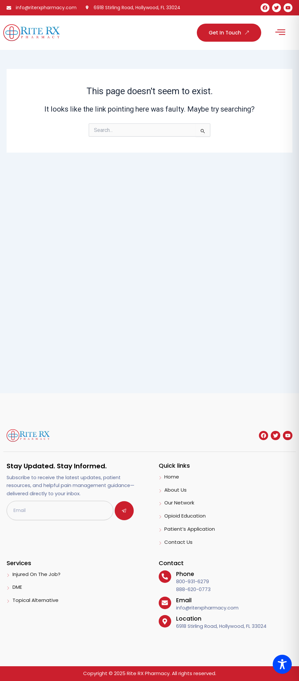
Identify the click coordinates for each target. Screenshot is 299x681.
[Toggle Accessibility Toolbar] (282, 664)
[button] (280, 32)
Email (184, 600)
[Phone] (165, 576)
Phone (185, 574)
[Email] (165, 603)
